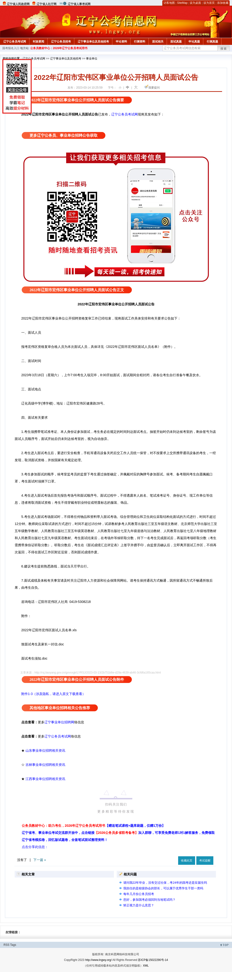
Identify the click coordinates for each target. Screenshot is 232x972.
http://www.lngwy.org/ (98, 960)
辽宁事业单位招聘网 (59, 722)
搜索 (223, 48)
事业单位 (91, 58)
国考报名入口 (10, 48)
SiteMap (182, 2)
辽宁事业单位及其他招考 (93, 41)
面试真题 (176, 41)
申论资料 (121, 41)
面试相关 (157, 41)
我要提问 (154, 87)
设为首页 (209, 2)
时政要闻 (38, 41)
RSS (6, 944)
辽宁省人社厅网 (46, 4)
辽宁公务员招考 (61, 41)
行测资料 (139, 41)
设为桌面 (195, 2)
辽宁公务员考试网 (14, 41)
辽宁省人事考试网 (79, 4)
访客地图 (169, 2)
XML (146, 965)
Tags (13, 944)
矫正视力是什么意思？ (138, 905)
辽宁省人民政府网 (18, 4)
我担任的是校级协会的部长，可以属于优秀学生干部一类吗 (163, 888)
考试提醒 (205, 860)
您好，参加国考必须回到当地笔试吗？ (149, 899)
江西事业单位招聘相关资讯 (45, 779)
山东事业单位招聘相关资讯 (45, 750)
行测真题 (212, 41)
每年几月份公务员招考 (138, 894)
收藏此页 (186, 860)
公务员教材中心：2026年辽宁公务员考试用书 (59, 48)
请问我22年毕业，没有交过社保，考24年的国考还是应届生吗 (165, 882)
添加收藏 (222, 2)
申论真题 (194, 41)
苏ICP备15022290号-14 (153, 960)
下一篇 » (39, 860)
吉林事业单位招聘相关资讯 (45, 765)
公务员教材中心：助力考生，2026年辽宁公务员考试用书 (93, 825)
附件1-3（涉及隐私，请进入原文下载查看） (53, 694)
